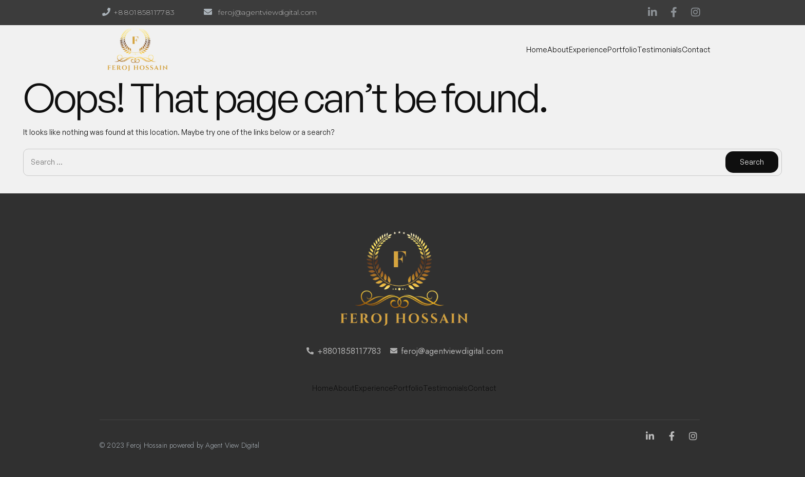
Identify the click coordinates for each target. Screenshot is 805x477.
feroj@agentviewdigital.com (267, 12)
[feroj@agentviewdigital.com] (208, 12)
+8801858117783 (144, 12)
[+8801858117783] (106, 12)
